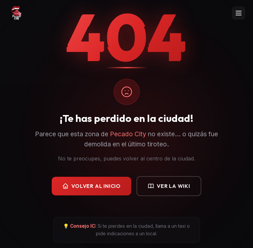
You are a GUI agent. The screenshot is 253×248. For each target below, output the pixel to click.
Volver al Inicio (91, 186)
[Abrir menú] (238, 13)
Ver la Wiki (169, 186)
